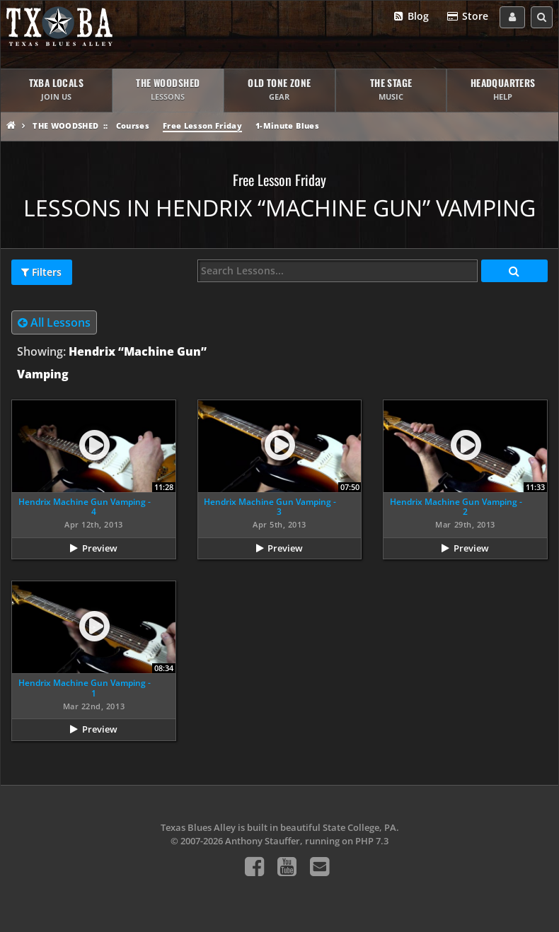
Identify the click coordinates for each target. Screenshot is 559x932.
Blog (411, 16)
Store (467, 16)
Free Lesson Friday (202, 125)
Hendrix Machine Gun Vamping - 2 (456, 507)
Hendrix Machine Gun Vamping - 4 (84, 507)
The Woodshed (65, 125)
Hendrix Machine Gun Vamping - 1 (84, 688)
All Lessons (54, 322)
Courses (132, 125)
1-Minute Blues (287, 125)
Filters (41, 272)
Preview (99, 548)
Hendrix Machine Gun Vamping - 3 (270, 507)
